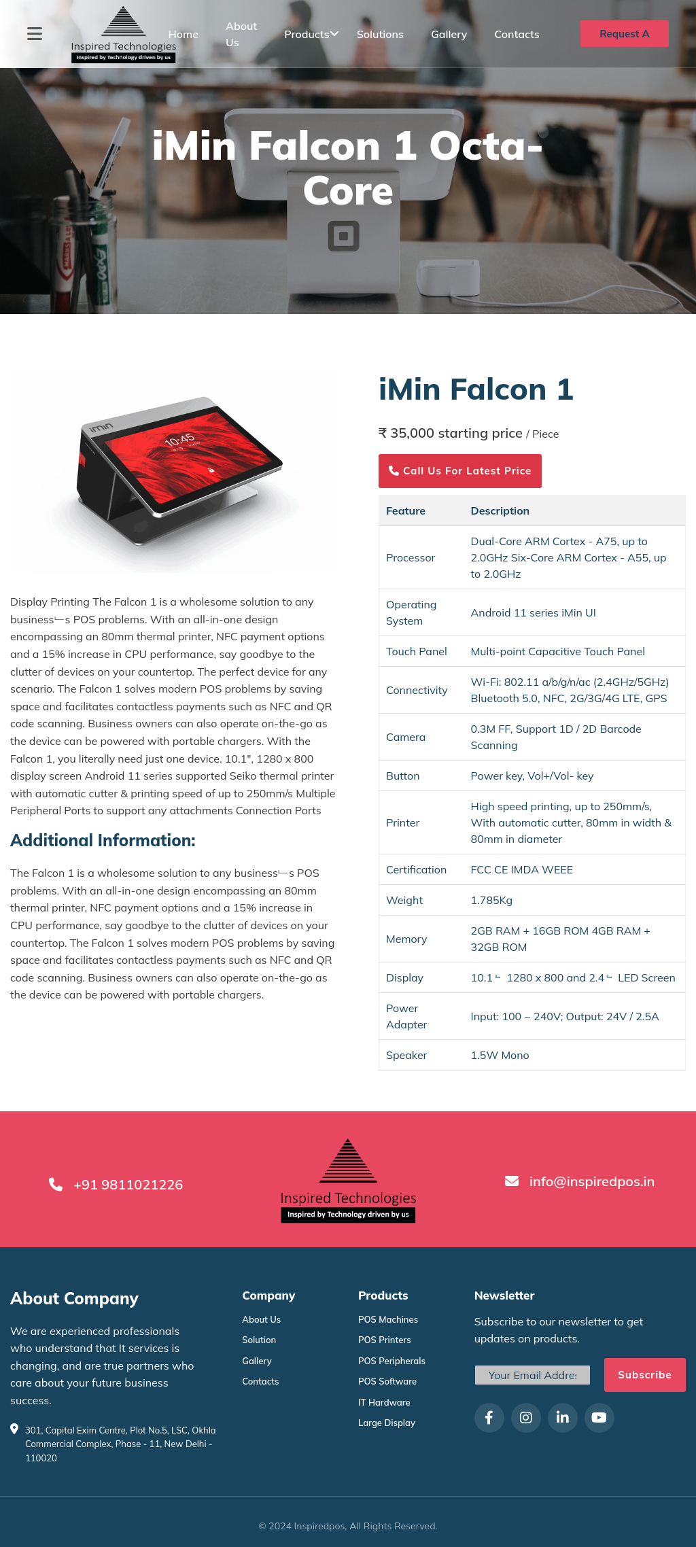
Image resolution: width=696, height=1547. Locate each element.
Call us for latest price (460, 470)
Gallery (449, 34)
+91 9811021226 (128, 1184)
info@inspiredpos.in (592, 1180)
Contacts (517, 34)
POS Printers (384, 1339)
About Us (261, 1319)
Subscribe (645, 1374)
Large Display (386, 1422)
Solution (259, 1339)
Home (183, 34)
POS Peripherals (391, 1360)
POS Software (387, 1381)
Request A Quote (624, 37)
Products (306, 34)
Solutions (380, 34)
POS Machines (388, 1319)
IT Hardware (384, 1402)
